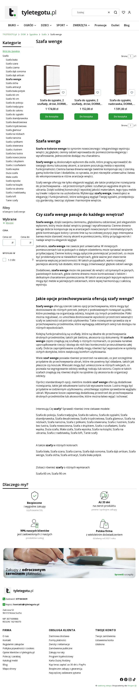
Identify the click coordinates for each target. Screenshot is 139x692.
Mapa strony (9, 668)
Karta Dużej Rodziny (59, 660)
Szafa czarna (12, 67)
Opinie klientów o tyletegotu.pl (19, 652)
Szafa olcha (12, 83)
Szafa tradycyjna (14, 106)
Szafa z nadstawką (16, 192)
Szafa (44, 34)
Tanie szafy (12, 200)
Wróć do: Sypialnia (11, 51)
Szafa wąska (12, 169)
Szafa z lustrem (14, 149)
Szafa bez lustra (14, 153)
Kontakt (7, 640)
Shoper (130, 685)
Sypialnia (33, 34)
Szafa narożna (13, 137)
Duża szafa (12, 173)
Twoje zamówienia (105, 636)
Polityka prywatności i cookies (18, 648)
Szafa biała (11, 59)
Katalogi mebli (10, 660)
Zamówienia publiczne (60, 648)
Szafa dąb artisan (15, 75)
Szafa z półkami (14, 141)
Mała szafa (12, 176)
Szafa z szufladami (16, 165)
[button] (115, 12)
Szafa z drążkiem (15, 161)
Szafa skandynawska (17, 118)
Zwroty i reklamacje (59, 644)
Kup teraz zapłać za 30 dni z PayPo (67, 664)
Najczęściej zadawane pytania (65, 672)
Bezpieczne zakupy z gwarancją (65, 668)
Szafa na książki (14, 184)
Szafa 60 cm (12, 94)
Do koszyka (52, 116)
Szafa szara (12, 63)
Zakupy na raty (57, 652)
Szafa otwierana (14, 145)
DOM (23, 34)
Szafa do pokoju (14, 102)
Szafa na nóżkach (15, 133)
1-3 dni (11, 259)
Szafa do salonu (14, 110)
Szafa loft (11, 196)
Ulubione (100, 644)
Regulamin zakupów (13, 644)
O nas (6, 636)
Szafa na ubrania (14, 188)
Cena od (7, 236)
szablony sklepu (105, 685)
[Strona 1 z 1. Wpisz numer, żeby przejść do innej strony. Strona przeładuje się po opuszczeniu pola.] (130, 56)
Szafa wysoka (13, 180)
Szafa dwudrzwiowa (16, 122)
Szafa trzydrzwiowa (16, 126)
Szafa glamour (13, 130)
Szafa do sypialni (14, 114)
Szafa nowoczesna (16, 157)
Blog (5, 664)
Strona (124, 56)
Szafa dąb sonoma (16, 71)
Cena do (25, 236)
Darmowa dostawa (59, 636)
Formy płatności (57, 640)
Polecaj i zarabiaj (12, 656)
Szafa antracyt (13, 87)
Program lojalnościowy (61, 656)
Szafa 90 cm (12, 98)
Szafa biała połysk (15, 90)
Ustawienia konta (104, 640)
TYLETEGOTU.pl (10, 34)
